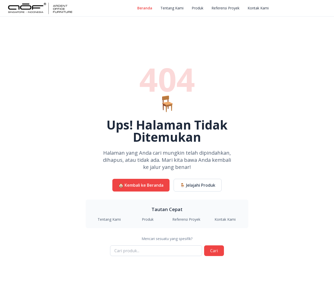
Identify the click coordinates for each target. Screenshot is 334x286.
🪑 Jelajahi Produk (197, 185)
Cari (214, 250)
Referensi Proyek (225, 8)
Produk (197, 8)
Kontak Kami (258, 8)
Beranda (144, 8)
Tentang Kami (172, 8)
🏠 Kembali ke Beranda (140, 185)
